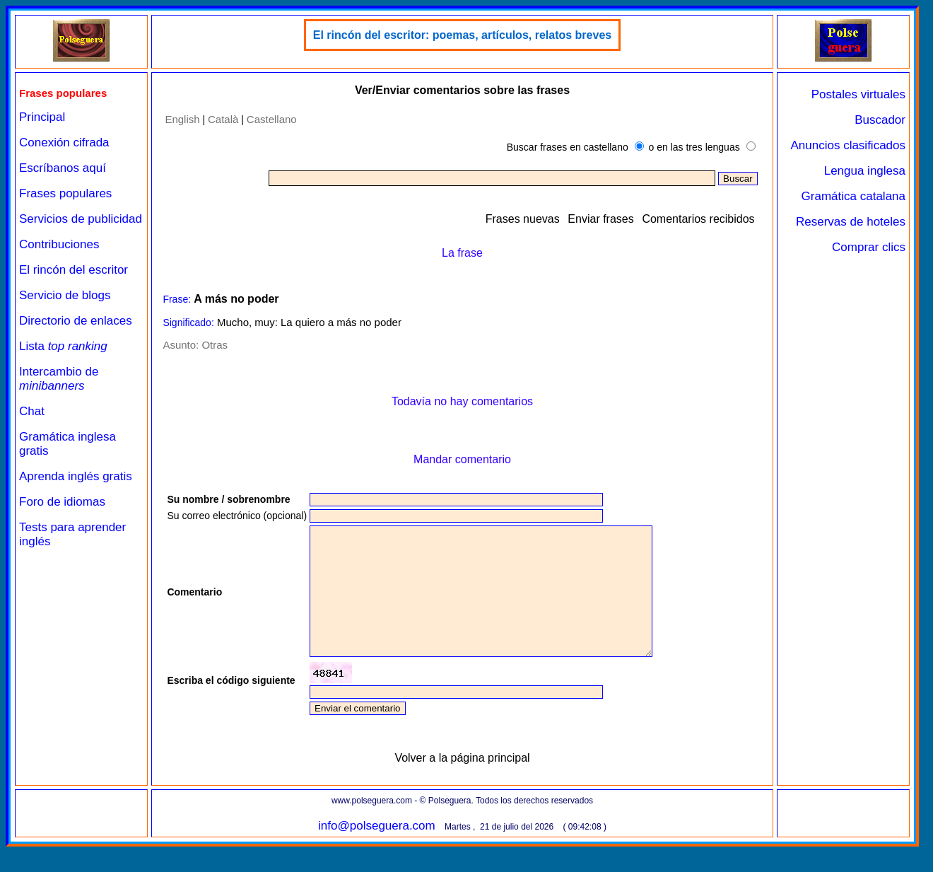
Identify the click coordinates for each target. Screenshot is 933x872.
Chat (32, 411)
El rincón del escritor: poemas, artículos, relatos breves (462, 35)
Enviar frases (600, 219)
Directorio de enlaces (75, 320)
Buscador (880, 120)
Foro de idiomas (62, 501)
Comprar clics (868, 247)
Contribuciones (59, 244)
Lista (63, 346)
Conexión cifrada (64, 142)
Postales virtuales (858, 94)
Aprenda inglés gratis (75, 476)
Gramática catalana (853, 196)
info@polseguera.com (376, 851)
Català (223, 119)
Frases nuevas (523, 219)
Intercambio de (58, 379)
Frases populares (65, 193)
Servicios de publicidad (80, 219)
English (182, 119)
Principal (42, 117)
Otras (214, 345)
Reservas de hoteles (850, 221)
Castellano (272, 119)
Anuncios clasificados (847, 145)
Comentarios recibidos (698, 219)
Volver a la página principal (461, 783)
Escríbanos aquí (62, 168)
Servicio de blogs (64, 295)
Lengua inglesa (864, 171)
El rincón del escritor (73, 270)
